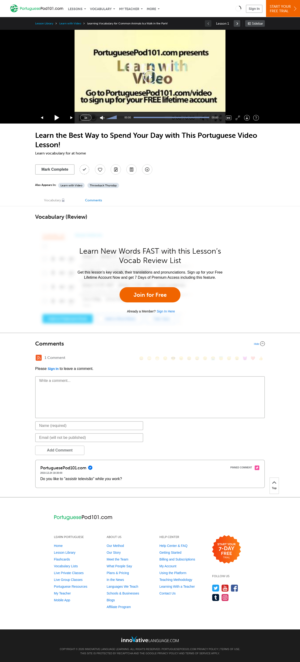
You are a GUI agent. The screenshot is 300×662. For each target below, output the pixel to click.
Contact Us (167, 593)
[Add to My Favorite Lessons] (100, 169)
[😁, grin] (157, 358)
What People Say (119, 566)
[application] (150, 77)
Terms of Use (230, 649)
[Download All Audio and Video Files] (147, 169)
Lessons (75, 9)
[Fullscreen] (238, 118)
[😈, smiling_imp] (245, 358)
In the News (115, 580)
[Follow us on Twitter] (215, 588)
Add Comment (59, 450)
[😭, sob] (213, 358)
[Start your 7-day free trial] (226, 549)
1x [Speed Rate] (85, 117)
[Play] (57, 118)
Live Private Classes (69, 573)
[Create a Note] (116, 169)
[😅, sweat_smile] (197, 358)
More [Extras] (151, 9)
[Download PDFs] (131, 169)
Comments (93, 200)
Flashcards (62, 559)
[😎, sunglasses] (173, 358)
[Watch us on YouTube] (225, 588)
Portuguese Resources (70, 586)
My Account (167, 566)
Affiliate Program (119, 607)
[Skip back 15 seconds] (42, 118)
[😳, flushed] (149, 358)
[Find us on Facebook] (234, 588)
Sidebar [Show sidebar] (257, 24)
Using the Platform (172, 573)
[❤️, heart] (253, 358)
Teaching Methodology (175, 580)
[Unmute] (102, 118)
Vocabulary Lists (66, 566)
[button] (238, 8)
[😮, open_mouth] (237, 358)
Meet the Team (117, 559)
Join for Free (150, 294)
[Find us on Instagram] (225, 597)
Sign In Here (166, 311)
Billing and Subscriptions (177, 559)
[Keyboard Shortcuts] (256, 118)
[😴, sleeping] (229, 358)
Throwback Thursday (103, 185)
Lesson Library (44, 23)
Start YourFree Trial (284, 8)
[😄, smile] (141, 358)
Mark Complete (54, 169)
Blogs (111, 600)
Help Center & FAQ (173, 546)
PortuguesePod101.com (178, 649)
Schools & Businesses (123, 593)
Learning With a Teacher (177, 586)
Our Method (115, 546)
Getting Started (170, 552)
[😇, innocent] (221, 358)
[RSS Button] (38, 357)
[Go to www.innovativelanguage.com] (150, 639)
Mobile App (62, 600)
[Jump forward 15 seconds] (71, 118)
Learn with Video (70, 23)
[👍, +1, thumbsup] (261, 358)
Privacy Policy (207, 649)
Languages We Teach (122, 586)
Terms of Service (198, 653)
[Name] (89, 425)
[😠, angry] (181, 358)
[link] (237, 23)
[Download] (247, 118)
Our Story (114, 552)
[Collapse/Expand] (150, 343)
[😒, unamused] (165, 358)
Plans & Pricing (118, 573)
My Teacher (129, 9)
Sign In (254, 9)
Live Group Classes (68, 580)
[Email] (89, 437)
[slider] (112, 118)
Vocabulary (101, 9)
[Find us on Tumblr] (215, 597)
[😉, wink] (205, 358)
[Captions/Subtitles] (229, 118)
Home (58, 546)
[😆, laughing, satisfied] (189, 358)
